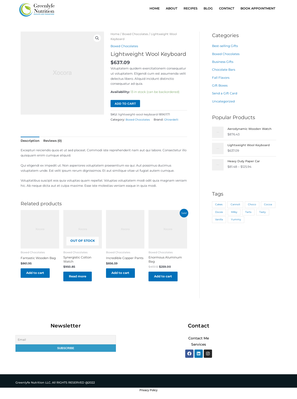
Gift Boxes (219, 85)
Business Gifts (222, 61)
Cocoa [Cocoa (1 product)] (219, 210)
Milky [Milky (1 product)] (250, 210)
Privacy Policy (148, 391)
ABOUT (171, 8)
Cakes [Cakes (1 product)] (219, 203)
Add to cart (125, 103)
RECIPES (190, 8)
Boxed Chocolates (135, 34)
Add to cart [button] (36, 273)
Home (115, 34)
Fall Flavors (220, 77)
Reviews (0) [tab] (52, 140)
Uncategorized (223, 100)
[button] (97, 38)
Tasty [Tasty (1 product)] (218, 218)
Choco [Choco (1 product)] (252, 203)
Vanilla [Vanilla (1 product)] (234, 218)
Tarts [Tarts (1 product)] (265, 210)
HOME (155, 8)
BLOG (208, 8)
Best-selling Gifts (225, 46)
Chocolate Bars (223, 69)
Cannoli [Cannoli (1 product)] (235, 203)
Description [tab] (30, 140)
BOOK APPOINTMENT (257, 8)
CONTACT (226, 8)
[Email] (65, 340)
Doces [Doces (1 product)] (235, 210)
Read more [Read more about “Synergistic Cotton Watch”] (78, 277)
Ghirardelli (173, 119)
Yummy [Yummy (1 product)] (251, 218)
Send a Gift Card (224, 93)
